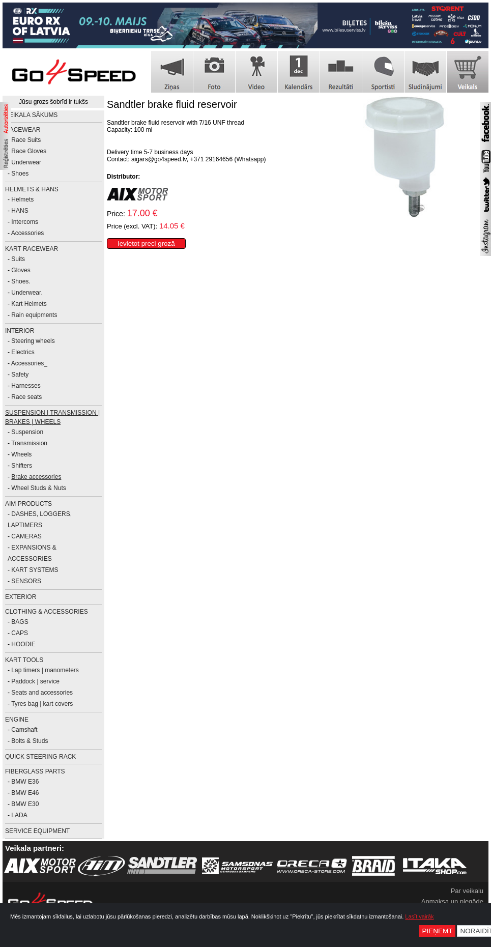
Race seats (26, 396)
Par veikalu (467, 891)
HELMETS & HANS (32, 189)
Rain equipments (34, 315)
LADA (19, 815)
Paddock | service (35, 681)
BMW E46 (25, 792)
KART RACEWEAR (31, 248)
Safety (19, 374)
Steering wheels (32, 341)
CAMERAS (26, 536)
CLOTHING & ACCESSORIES (46, 611)
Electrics (22, 352)
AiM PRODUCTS (28, 503)
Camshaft (24, 729)
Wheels (21, 454)
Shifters (21, 465)
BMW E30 (25, 804)
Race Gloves (28, 151)
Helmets (22, 199)
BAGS (19, 621)
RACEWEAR (22, 129)
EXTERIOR (20, 596)
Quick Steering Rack (40, 756)
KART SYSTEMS (34, 569)
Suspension (27, 432)
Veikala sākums (31, 115)
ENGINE (16, 719)
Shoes (19, 173)
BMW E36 (25, 781)
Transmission (29, 443)
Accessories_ (29, 363)
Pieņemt (437, 931)
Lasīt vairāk (419, 916)
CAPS (19, 633)
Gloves (20, 270)
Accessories (27, 233)
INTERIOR (19, 330)
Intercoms (24, 221)
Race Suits (26, 140)
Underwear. (26, 292)
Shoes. (20, 281)
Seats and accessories (42, 692)
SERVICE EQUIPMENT (37, 831)
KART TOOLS (24, 660)
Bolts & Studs (29, 740)
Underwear (26, 162)
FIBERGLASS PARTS (35, 771)
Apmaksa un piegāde (452, 901)
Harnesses (25, 385)
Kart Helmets (28, 303)
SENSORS (26, 581)
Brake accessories (36, 476)
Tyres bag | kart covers (42, 703)
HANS (19, 210)
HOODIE (23, 644)
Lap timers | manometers (45, 670)
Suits (18, 259)
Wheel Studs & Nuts (38, 488)
